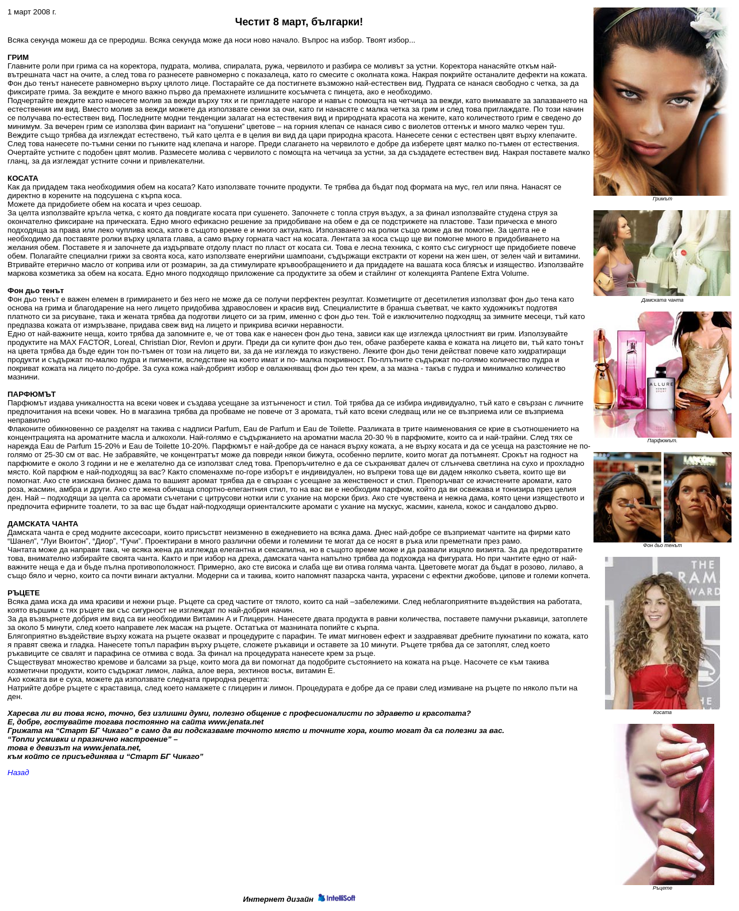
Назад (18, 772)
